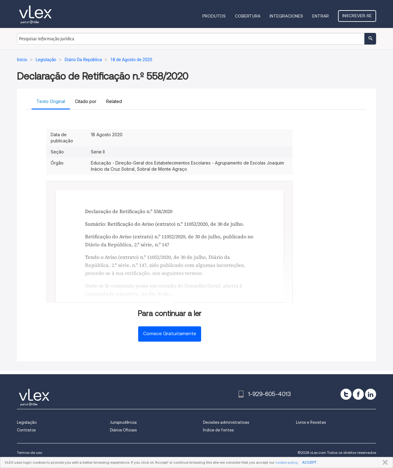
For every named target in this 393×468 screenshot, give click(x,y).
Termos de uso (29, 452)
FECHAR (384, 462)
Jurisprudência (123, 422)
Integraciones (286, 16)
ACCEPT (309, 462)
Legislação (27, 422)
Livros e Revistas (311, 422)
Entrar (320, 16)
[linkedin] (370, 394)
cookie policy (286, 462)
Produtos (214, 16)
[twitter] (346, 394)
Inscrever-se (357, 15)
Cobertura (247, 16)
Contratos (26, 430)
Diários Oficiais (123, 430)
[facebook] (358, 394)
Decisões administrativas (226, 422)
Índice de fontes (218, 430)
